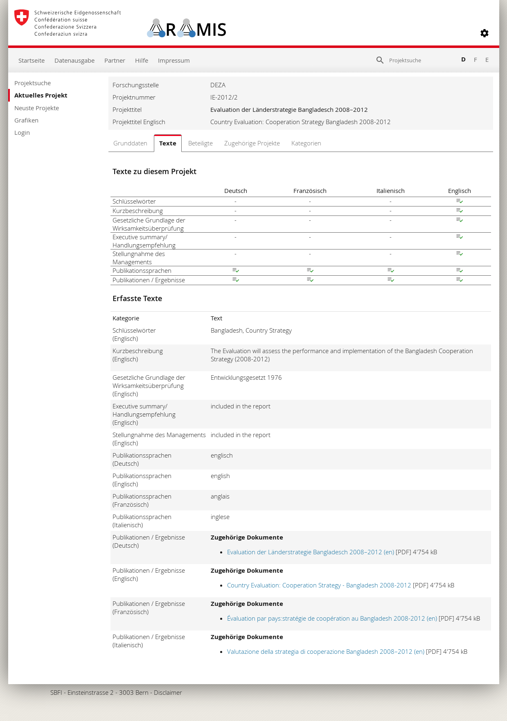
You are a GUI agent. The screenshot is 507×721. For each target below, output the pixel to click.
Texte (167, 143)
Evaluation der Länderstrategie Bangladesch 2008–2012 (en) (310, 552)
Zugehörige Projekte (252, 143)
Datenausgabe (74, 60)
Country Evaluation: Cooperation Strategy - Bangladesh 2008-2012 (319, 585)
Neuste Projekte (36, 108)
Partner (114, 60)
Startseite (31, 60)
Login (22, 132)
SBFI (56, 692)
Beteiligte (200, 143)
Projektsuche (32, 83)
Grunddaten (130, 143)
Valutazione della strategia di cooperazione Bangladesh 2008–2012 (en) (325, 651)
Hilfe (141, 60)
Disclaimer (168, 692)
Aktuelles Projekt (41, 95)
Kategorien (306, 143)
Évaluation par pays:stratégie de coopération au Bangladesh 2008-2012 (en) (332, 618)
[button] (484, 33)
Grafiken (26, 120)
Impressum (174, 60)
